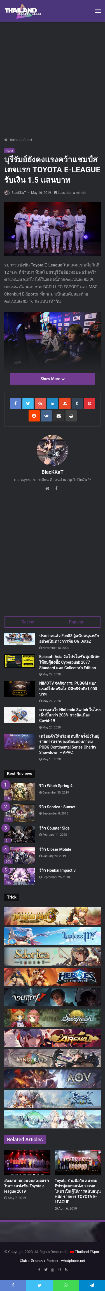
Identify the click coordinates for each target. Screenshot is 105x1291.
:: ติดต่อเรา (36, 1261)
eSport (27, 140)
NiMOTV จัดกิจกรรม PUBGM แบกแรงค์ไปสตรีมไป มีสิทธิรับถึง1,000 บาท (68, 688)
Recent (28, 622)
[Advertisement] (52, 77)
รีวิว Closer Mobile (55, 849)
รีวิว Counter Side (54, 828)
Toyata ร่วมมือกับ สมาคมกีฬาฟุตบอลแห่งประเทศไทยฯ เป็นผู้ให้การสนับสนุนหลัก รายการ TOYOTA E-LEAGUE (78, 1191)
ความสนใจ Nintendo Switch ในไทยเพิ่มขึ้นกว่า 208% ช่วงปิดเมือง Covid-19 (70, 715)
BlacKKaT (18, 193)
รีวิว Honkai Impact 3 (57, 870)
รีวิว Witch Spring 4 (56, 785)
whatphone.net (73, 1261)
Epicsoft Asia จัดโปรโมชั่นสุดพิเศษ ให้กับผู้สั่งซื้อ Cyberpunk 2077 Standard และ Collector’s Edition (69, 662)
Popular (76, 622)
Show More (52, 379)
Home (11, 140)
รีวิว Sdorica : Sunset (57, 807)
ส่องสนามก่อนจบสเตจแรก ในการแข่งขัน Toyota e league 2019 (26, 1186)
